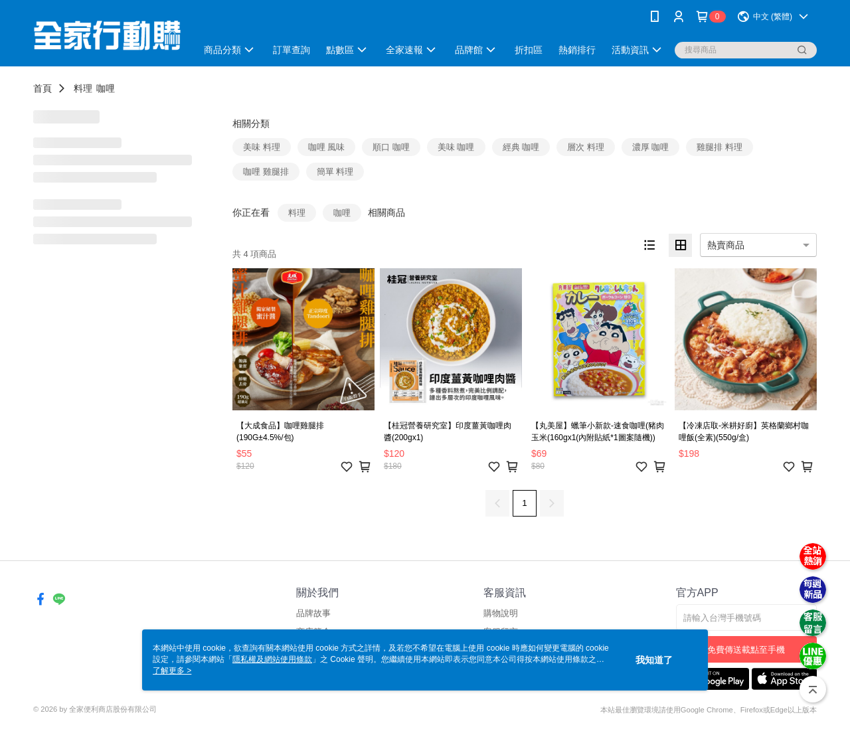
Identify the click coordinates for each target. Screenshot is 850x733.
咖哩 (105, 88)
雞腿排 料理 (719, 147)
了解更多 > (172, 670)
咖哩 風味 (326, 147)
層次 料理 (585, 147)
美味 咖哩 (456, 147)
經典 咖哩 (521, 147)
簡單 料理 (335, 172)
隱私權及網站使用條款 (272, 659)
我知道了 (654, 660)
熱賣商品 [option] (725, 245)
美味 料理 (261, 147)
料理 (83, 88)
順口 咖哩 (391, 147)
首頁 (42, 88)
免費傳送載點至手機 (746, 650)
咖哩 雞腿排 (266, 172)
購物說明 (500, 613)
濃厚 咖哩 (650, 147)
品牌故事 (313, 613)
